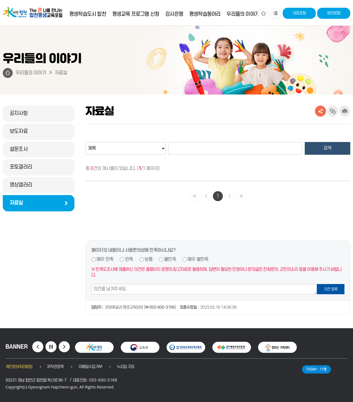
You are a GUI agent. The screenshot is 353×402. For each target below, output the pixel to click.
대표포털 (299, 13)
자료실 (61, 72)
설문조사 (19, 149)
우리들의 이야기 (30, 72)
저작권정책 (55, 366)
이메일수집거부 (90, 366)
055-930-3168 (162, 307)
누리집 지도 (126, 366)
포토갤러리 (21, 167)
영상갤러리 (21, 185)
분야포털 (334, 13)
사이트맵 (275, 13)
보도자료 (19, 131)
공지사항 (19, 113)
